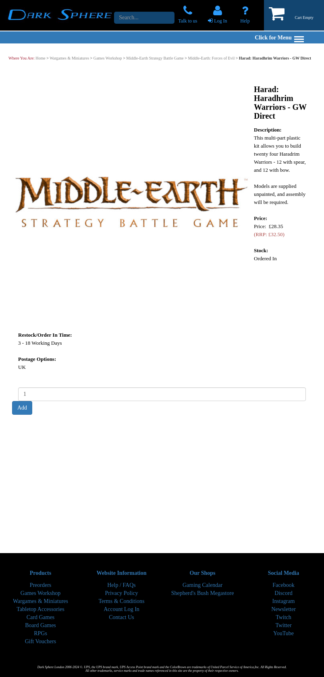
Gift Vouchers (40, 641)
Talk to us (187, 21)
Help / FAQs (121, 585)
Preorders (41, 585)
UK (22, 367)
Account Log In (121, 609)
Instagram (283, 601)
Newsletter (283, 609)
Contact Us (121, 617)
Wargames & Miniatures (69, 58)
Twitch (283, 617)
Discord (283, 593)
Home (40, 58)
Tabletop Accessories (40, 609)
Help (244, 21)
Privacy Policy (121, 593)
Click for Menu (279, 38)
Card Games (41, 617)
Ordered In (265, 258)
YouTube (283, 633)
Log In (220, 21)
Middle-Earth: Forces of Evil (211, 58)
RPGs (40, 633)
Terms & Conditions (121, 601)
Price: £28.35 (269, 230)
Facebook (283, 585)
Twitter (283, 625)
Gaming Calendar (202, 585)
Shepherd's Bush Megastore (202, 593)
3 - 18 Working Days (40, 343)
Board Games (40, 625)
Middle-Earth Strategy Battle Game (154, 58)
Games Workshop (107, 58)
